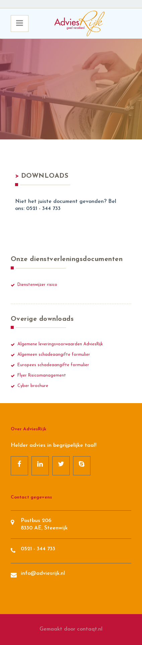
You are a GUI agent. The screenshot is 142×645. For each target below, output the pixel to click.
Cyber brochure (32, 386)
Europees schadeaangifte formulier (53, 365)
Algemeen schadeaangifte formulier (53, 355)
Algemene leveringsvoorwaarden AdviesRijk (60, 344)
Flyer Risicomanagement (41, 376)
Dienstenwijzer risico (37, 285)
